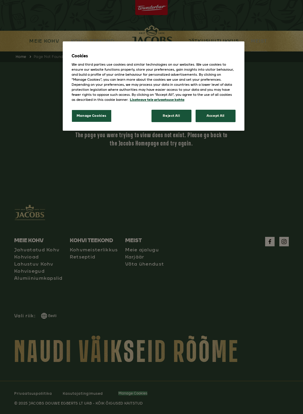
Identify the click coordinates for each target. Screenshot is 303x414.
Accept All (216, 116)
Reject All (171, 116)
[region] (153, 86)
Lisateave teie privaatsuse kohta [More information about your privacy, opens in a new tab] (157, 100)
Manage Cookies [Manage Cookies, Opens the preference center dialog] (92, 116)
